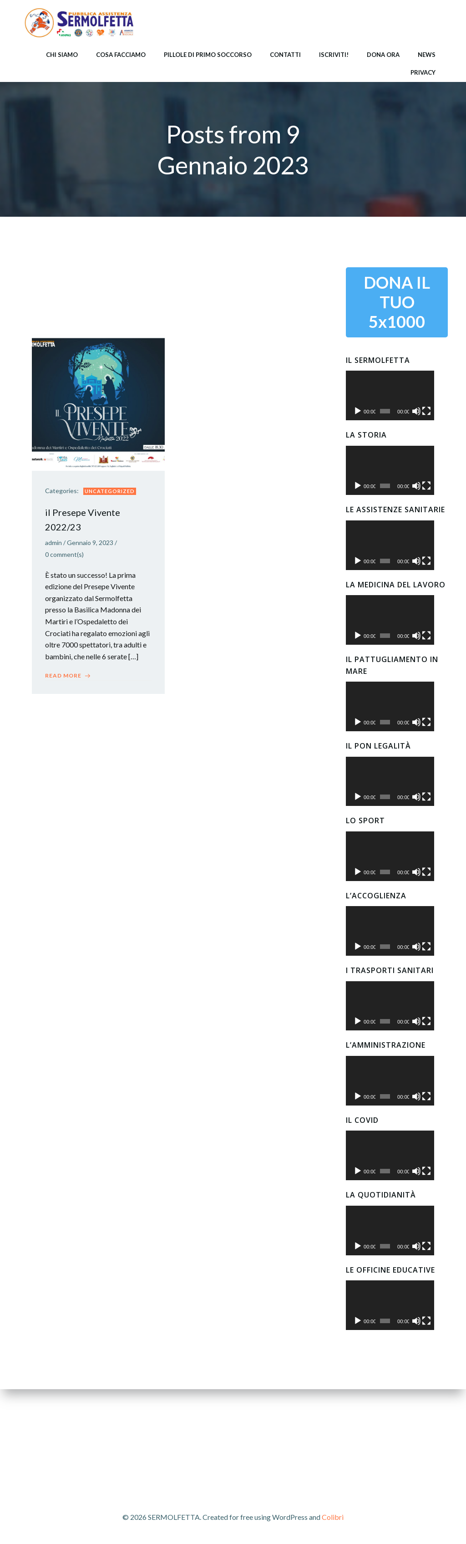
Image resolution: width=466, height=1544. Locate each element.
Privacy (423, 72)
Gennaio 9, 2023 (90, 543)
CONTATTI (285, 54)
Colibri (333, 1517)
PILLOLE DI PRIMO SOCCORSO (208, 54)
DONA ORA (383, 54)
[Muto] (425, 418)
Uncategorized (110, 491)
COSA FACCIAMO (121, 54)
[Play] (357, 418)
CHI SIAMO (62, 54)
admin (54, 543)
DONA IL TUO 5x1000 (397, 301)
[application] (397, 399)
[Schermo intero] (437, 418)
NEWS (427, 54)
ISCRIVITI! (334, 54)
